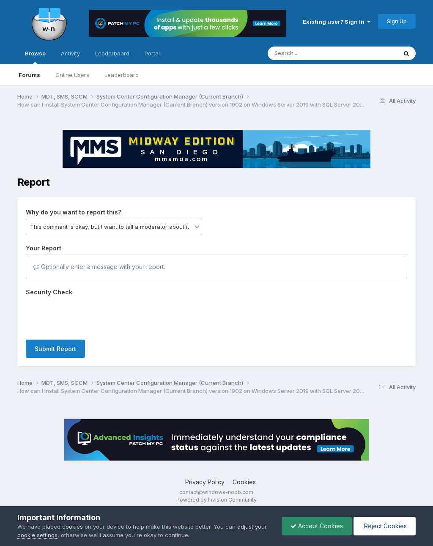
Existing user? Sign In (336, 21)
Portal (152, 53)
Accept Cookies (316, 526)
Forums (29, 74)
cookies (72, 526)
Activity (70, 53)
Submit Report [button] (55, 348)
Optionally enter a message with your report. (99, 266)
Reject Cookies (384, 526)
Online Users (72, 74)
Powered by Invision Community (216, 500)
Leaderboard (121, 74)
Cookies (244, 482)
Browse (35, 57)
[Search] (309, 53)
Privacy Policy (205, 482)
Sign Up (397, 21)
